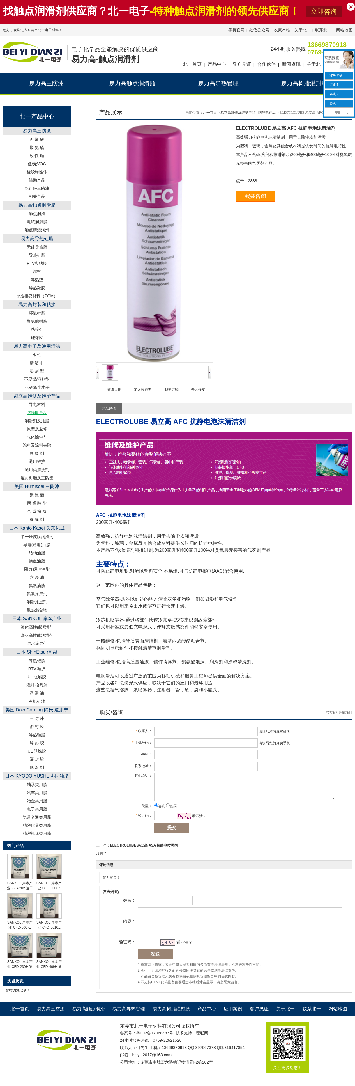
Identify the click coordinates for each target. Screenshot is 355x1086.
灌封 (37, 271)
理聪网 (202, 1041)
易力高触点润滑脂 (37, 205)
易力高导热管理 (128, 1017)
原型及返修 (37, 429)
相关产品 (37, 196)
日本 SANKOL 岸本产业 (36, 618)
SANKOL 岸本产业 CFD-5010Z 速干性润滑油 (49, 927)
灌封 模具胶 (37, 685)
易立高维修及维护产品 (37, 395)
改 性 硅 (37, 155)
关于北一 (302, 30)
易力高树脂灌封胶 (171, 1017)
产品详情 (109, 409)
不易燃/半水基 (37, 387)
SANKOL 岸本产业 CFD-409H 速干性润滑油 (49, 967)
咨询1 (333, 85)
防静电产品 (267, 113)
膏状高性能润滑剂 (37, 635)
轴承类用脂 (37, 784)
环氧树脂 (37, 313)
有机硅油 (37, 701)
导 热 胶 (37, 743)
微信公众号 (259, 30)
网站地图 (344, 30)
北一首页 (192, 64)
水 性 (37, 354)
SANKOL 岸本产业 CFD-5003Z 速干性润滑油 (49, 888)
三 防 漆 (37, 718)
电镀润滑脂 (37, 221)
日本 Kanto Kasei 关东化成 (37, 528)
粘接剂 (37, 329)
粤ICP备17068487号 (155, 1041)
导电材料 (37, 404)
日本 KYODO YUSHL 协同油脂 (37, 775)
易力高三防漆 (37, 130)
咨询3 (333, 103)
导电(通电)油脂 (36, 544)
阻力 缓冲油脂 (37, 569)
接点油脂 (37, 561)
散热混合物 (37, 610)
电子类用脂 (37, 809)
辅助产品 (37, 180)
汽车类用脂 (37, 792)
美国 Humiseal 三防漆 (37, 486)
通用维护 (37, 461)
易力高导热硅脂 (37, 238)
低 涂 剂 (37, 767)
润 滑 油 (37, 693)
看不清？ (197, 820)
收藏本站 (282, 30)
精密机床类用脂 (37, 833)
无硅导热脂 (37, 247)
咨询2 (333, 94)
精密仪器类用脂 (37, 825)
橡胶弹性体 (37, 172)
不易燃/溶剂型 (37, 379)
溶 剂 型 (37, 371)
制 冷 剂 (37, 453)
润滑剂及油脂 (37, 420)
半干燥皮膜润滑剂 (37, 536)
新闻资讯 (291, 64)
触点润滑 (37, 213)
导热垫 (37, 279)
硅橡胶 (37, 337)
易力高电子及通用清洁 (37, 346)
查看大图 (114, 390)
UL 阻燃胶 (37, 677)
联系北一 (323, 30)
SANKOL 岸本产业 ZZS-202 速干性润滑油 (20, 888)
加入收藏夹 (142, 390)
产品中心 (217, 64)
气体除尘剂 (37, 437)
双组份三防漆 (37, 188)
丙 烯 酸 (37, 139)
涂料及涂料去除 (37, 445)
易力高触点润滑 (88, 1017)
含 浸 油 (37, 577)
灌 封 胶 (37, 759)
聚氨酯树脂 (37, 321)
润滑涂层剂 (37, 601)
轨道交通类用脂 (37, 817)
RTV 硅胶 (37, 668)
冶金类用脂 (37, 800)
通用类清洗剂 (37, 469)
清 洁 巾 (37, 363)
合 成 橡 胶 (37, 511)
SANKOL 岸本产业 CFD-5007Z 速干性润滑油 (20, 927)
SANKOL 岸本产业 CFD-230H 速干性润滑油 (20, 967)
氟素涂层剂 (37, 593)
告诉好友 (198, 390)
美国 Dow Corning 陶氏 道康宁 (37, 709)
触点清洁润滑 (37, 230)
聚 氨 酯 (37, 147)
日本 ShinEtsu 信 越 (36, 652)
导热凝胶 (37, 287)
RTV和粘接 (37, 263)
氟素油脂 (37, 585)
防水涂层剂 (37, 643)
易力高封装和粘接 (37, 304)
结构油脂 (37, 553)
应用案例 (233, 1017)
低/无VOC (37, 164)
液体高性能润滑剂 (37, 627)
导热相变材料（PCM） (37, 296)
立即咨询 (324, 11)
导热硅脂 (37, 255)
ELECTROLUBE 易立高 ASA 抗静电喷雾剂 (144, 850)
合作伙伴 (266, 64)
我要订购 (172, 390)
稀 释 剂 (37, 519)
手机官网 (236, 30)
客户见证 (241, 64)
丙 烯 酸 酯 (37, 503)
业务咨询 (335, 75)
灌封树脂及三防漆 (37, 477)
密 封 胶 (37, 726)
